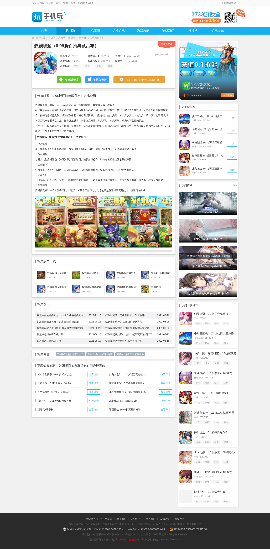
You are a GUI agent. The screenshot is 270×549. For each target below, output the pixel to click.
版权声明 (179, 519)
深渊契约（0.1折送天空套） (211, 491)
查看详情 (94, 374)
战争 (99, 66)
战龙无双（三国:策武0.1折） (124, 400)
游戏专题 (217, 30)
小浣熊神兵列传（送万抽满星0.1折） (129, 392)
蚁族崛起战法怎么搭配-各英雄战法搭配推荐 (60, 328)
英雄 (110, 66)
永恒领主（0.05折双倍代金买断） (56, 400)
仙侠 (198, 323)
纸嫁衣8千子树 (45, 409)
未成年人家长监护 (129, 539)
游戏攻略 (143, 30)
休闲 (198, 383)
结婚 (207, 323)
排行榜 (193, 30)
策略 (207, 343)
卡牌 (74, 55)
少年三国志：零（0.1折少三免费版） (212, 116)
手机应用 (93, 30)
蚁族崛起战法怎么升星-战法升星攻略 (125, 315)
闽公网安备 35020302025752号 (188, 529)
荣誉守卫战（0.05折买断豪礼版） (127, 383)
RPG (198, 363)
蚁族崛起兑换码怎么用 (49, 340)
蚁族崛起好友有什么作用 (50, 334)
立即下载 (228, 95)
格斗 (216, 383)
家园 (226, 442)
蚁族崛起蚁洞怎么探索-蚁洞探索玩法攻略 (127, 328)
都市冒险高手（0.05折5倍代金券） (56, 374)
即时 (216, 343)
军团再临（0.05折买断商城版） (126, 409)
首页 (44, 30)
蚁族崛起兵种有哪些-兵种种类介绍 (123, 340)
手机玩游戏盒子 (229, 2)
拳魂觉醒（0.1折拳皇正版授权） (209, 142)
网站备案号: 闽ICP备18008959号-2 (146, 529)
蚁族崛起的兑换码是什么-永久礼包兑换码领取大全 (63, 315)
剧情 (216, 323)
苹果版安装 (97, 79)
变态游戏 (60, 37)
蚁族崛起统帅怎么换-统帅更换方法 (123, 321)
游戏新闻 (168, 30)
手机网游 (69, 30)
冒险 (226, 323)
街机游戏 (118, 30)
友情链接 (165, 519)
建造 (87, 66)
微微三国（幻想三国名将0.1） (208, 155)
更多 (235, 185)
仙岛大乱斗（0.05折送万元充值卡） (128, 374)
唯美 (198, 422)
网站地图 (90, 519)
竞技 (198, 343)
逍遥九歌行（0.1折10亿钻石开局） (215, 412)
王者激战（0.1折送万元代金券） (55, 383)
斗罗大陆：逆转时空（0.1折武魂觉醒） (213, 129)
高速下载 (139, 80)
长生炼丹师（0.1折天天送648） (54, 392)
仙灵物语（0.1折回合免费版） (212, 313)
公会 (207, 501)
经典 (226, 383)
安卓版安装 (69, 79)
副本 (226, 343)
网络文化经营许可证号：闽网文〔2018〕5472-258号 (93, 529)
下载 (232, 118)
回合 (216, 442)
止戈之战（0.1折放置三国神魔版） (210, 168)
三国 (76, 66)
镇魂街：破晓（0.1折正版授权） (214, 472)
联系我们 (122, 519)
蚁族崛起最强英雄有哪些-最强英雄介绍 (58, 321)
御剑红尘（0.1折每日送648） (212, 432)
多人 (198, 501)
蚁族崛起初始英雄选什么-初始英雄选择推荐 (128, 334)
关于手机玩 (106, 519)
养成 (226, 363)
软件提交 (136, 519)
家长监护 (150, 519)
